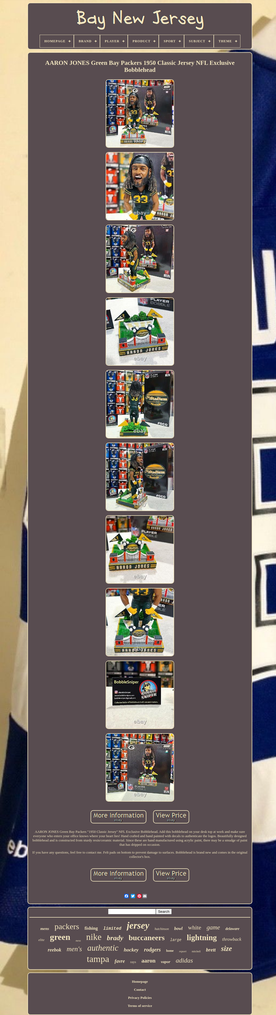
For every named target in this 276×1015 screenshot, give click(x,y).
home (170, 951)
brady (115, 938)
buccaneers (147, 937)
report (182, 951)
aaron (149, 960)
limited (112, 928)
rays (133, 962)
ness (78, 940)
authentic (102, 948)
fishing (91, 928)
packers (66, 926)
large (175, 940)
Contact (140, 990)
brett (211, 950)
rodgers (152, 950)
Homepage (140, 981)
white (194, 927)
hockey (131, 950)
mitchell (196, 951)
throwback (231, 939)
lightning (202, 937)
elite (41, 940)
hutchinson (162, 929)
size (226, 948)
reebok (54, 950)
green (60, 937)
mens (44, 928)
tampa (98, 959)
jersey (138, 925)
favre (120, 961)
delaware (232, 929)
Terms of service (140, 1006)
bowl (178, 928)
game (213, 927)
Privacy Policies (140, 998)
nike (94, 937)
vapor (165, 962)
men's (74, 949)
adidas (184, 960)
